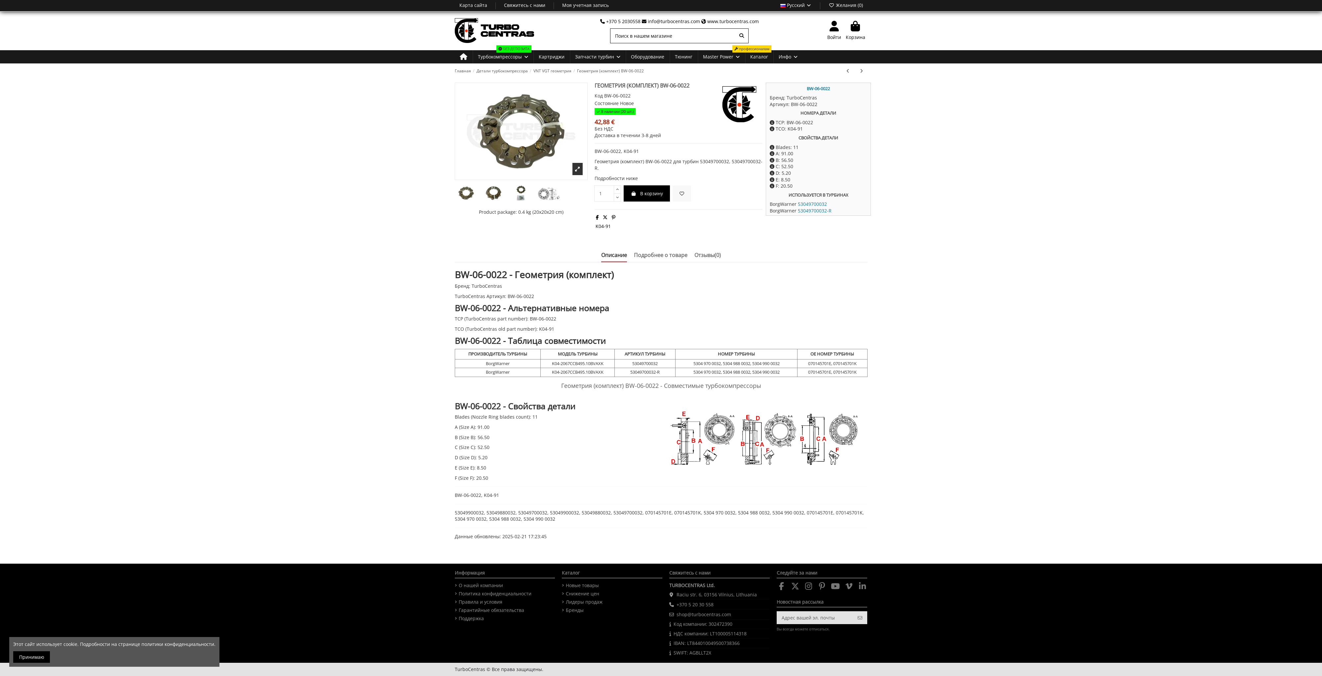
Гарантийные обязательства (491, 610)
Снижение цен (582, 593)
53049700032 (812, 204)
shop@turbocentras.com (704, 614)
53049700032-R (815, 210)
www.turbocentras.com (730, 21)
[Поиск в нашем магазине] (742, 35)
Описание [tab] (614, 255)
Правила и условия (480, 602)
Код (599, 96)
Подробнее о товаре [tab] (660, 255)
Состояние (607, 103)
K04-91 (603, 226)
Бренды (575, 610)
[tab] (707, 256)
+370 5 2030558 (621, 21)
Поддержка (471, 618)
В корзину (647, 193)
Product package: (498, 212)
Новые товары (582, 585)
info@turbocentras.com (671, 21)
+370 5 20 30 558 (695, 604)
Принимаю (31, 657)
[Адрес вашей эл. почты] (815, 618)
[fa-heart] (682, 193)
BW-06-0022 (818, 89)
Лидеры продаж (584, 602)
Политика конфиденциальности (495, 593)
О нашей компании (481, 585)
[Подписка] (860, 618)
